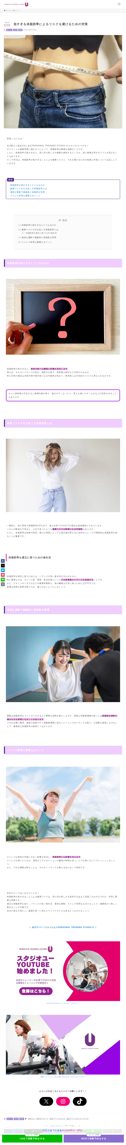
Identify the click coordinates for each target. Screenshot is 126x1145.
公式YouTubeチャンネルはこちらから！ (63, 1003)
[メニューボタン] (119, 4)
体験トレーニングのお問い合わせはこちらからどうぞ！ (63, 1077)
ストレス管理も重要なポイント (37, 242)
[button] (3, 561)
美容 (15, 30)
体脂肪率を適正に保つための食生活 (41, 233)
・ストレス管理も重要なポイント (24, 196)
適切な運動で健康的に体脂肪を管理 (39, 237)
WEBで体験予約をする (93, 1138)
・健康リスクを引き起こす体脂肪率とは (27, 189)
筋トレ (9, 30)
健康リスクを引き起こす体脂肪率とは (40, 230)
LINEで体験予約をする (32, 1138)
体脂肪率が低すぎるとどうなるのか (39, 225)
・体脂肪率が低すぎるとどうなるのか (26, 185)
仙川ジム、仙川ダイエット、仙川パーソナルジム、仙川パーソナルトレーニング (58, 1119)
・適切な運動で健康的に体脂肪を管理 (26, 192)
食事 (20, 30)
